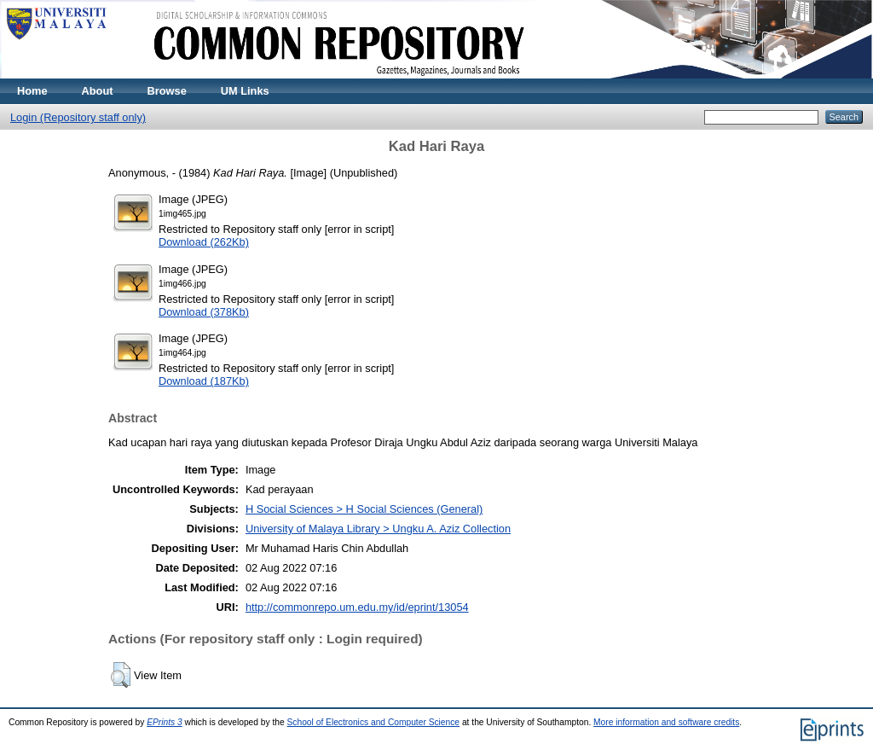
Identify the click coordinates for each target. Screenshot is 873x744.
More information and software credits (666, 722)
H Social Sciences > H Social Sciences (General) (364, 509)
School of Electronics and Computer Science (373, 722)
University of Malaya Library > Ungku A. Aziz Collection (378, 528)
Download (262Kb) (204, 241)
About (97, 90)
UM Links (245, 90)
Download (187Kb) (204, 381)
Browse (167, 90)
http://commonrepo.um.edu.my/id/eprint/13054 (357, 607)
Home (32, 90)
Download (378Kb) (204, 311)
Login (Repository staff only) (78, 117)
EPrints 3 (164, 722)
